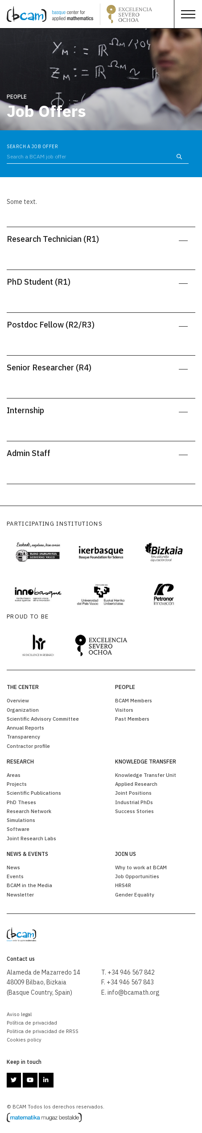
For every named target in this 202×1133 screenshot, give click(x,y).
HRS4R (123, 885)
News (13, 867)
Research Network (29, 811)
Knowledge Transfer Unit (145, 775)
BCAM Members (133, 700)
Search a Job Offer (32, 146)
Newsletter (20, 894)
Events (15, 876)
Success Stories (134, 811)
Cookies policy (24, 1039)
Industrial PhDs (134, 802)
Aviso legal (19, 1014)
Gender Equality (134, 894)
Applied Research (136, 783)
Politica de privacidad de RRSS (42, 1031)
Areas (14, 775)
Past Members (132, 718)
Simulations (21, 820)
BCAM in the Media (29, 885)
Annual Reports (25, 727)
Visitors (124, 709)
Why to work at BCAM (141, 867)
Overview (18, 700)
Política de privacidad (32, 1022)
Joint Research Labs (31, 838)
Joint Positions (133, 792)
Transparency (23, 736)
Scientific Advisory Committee (43, 718)
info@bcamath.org (133, 992)
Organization (23, 709)
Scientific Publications (34, 792)
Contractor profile (28, 746)
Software (18, 829)
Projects (17, 783)
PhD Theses (21, 802)
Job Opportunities (137, 876)
